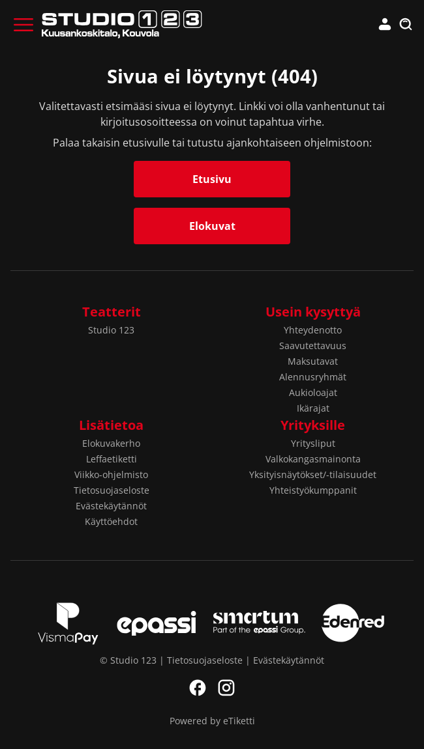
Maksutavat (313, 361)
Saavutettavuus (312, 345)
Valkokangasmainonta (313, 459)
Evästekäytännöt (111, 506)
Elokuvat (212, 226)
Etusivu (212, 179)
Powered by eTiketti (212, 720)
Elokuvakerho (111, 443)
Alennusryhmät (312, 377)
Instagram (226, 687)
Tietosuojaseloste (111, 490)
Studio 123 (111, 330)
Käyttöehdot (111, 521)
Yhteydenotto (313, 330)
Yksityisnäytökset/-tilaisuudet (312, 474)
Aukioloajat (313, 392)
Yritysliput (313, 443)
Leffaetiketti (111, 459)
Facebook (197, 687)
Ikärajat (313, 408)
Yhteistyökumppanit (313, 490)
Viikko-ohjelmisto (111, 474)
